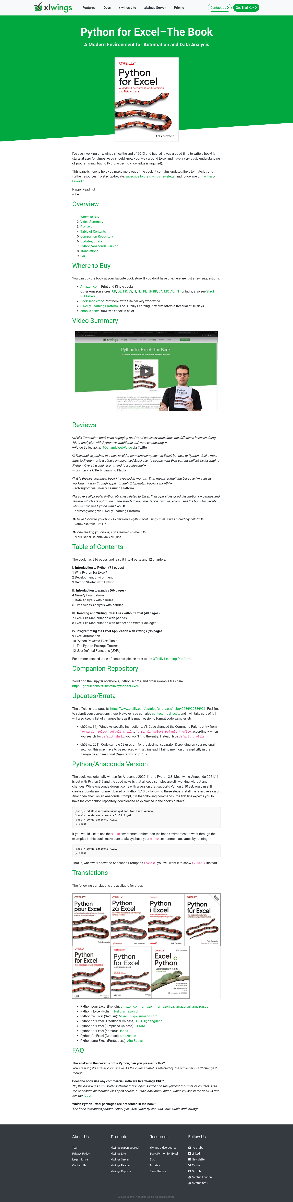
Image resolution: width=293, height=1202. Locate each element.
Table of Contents (93, 231)
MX (166, 291)
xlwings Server (120, 1159)
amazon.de (200, 1006)
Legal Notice (80, 1159)
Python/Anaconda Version (99, 246)
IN (177, 291)
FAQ (83, 256)
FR (125, 291)
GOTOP (141, 1021)
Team (75, 1147)
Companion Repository (96, 236)
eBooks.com (89, 311)
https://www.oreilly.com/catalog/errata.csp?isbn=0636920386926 (158, 709)
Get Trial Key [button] (246, 8)
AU (172, 291)
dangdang (155, 1021)
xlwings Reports (121, 1171)
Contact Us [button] (219, 8)
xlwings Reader (120, 1165)
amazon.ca (166, 1006)
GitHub (194, 1171)
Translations (89, 251)
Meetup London (200, 1177)
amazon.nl (183, 1006)
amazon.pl (130, 1011)
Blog (152, 1159)
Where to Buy (89, 217)
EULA (87, 1096)
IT (135, 291)
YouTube (195, 1148)
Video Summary (91, 222)
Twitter (207, 176)
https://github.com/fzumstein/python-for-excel (105, 686)
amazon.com (130, 1006)
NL (140, 291)
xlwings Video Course (163, 1147)
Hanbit (123, 1031)
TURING (140, 1026)
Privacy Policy (81, 1153)
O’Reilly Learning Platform (99, 306)
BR (155, 291)
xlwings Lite (118, 1153)
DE (120, 291)
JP (150, 291)
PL (145, 291)
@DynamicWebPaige (117, 447)
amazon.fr (149, 1006)
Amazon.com (89, 286)
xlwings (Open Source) (125, 1147)
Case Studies (158, 1171)
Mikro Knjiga (128, 1016)
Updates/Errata (91, 241)
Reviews (86, 227)
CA (161, 291)
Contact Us (79, 1165)
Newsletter (197, 1159)
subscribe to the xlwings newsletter (150, 176)
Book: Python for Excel (164, 1153)
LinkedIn (78, 181)
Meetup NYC (198, 1183)
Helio (117, 1011)
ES (130, 291)
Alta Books (135, 1041)
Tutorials (155, 1165)
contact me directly (165, 714)
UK (114, 291)
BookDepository (91, 301)
